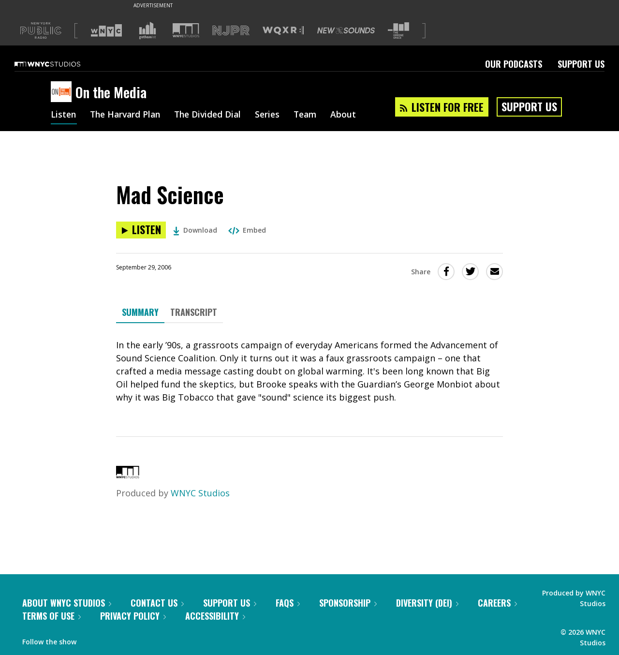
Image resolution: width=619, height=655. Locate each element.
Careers (497, 602)
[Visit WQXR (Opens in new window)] (283, 30)
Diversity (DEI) (427, 602)
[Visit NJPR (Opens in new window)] (231, 31)
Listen (64, 115)
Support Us (581, 64)
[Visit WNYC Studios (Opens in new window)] (186, 30)
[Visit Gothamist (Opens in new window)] (147, 30)
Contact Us (157, 602)
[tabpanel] (309, 371)
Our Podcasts (513, 64)
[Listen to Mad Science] (141, 230)
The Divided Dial (214, 115)
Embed (247, 230)
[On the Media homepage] (63, 92)
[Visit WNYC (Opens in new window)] (106, 30)
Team (314, 115)
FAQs (288, 602)
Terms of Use (51, 616)
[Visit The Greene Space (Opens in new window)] (398, 30)
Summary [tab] (140, 312)
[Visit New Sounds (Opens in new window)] (346, 30)
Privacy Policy (133, 616)
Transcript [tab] (193, 312)
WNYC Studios (200, 493)
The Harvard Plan (128, 115)
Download (195, 230)
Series (275, 115)
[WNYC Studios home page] (59, 64)
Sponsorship (348, 602)
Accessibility (215, 616)
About (354, 115)
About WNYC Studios (66, 602)
